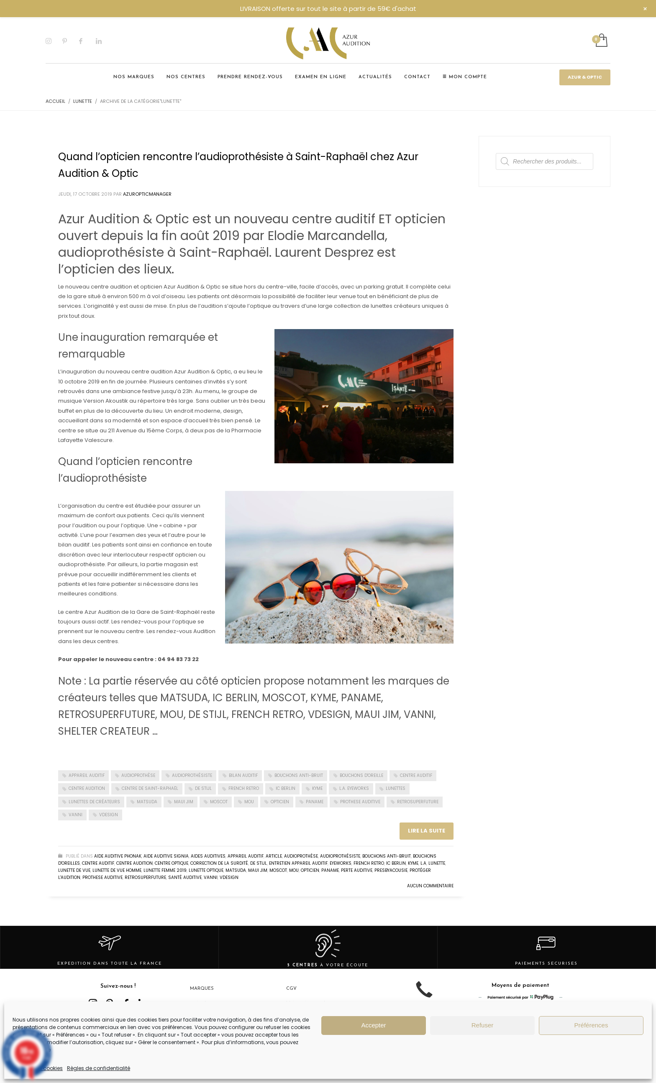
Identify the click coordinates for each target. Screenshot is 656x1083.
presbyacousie (390, 870)
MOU (249, 802)
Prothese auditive (360, 802)
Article (274, 856)
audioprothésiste (192, 775)
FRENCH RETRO (243, 788)
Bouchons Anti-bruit (386, 856)
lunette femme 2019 (165, 870)
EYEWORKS (340, 863)
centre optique (171, 863)
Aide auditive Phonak (117, 856)
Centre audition (134, 863)
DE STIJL (203, 788)
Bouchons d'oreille (361, 775)
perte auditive (356, 870)
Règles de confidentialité (98, 1068)
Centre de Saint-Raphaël (150, 788)
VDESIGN (108, 815)
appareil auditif (87, 775)
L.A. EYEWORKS (354, 788)
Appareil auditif (246, 856)
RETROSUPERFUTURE (417, 802)
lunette (436, 863)
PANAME (314, 802)
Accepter (373, 1025)
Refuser (483, 1025)
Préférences (591, 1025)
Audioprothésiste (340, 856)
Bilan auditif (243, 775)
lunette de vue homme (116, 870)
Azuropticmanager (147, 194)
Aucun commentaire (430, 886)
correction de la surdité (219, 863)
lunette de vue (74, 870)
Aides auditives (208, 856)
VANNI (75, 815)
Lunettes (395, 788)
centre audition (87, 788)
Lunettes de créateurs (94, 802)
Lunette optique (206, 870)
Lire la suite (426, 831)
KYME (317, 788)
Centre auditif (416, 775)
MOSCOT (219, 802)
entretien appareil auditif (298, 863)
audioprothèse (301, 856)
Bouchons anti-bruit (298, 775)
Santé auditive (185, 877)
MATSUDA (147, 802)
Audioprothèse (138, 775)
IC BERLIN (285, 788)
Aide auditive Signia (166, 856)
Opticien (280, 802)
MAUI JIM (183, 802)
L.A (423, 863)
